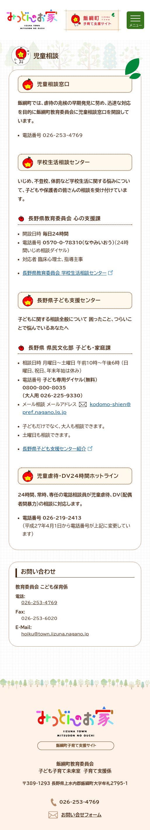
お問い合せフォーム (81, 814)
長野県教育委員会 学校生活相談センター (64, 273)
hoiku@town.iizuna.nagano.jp (55, 634)
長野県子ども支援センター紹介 (54, 448)
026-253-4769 (39, 602)
